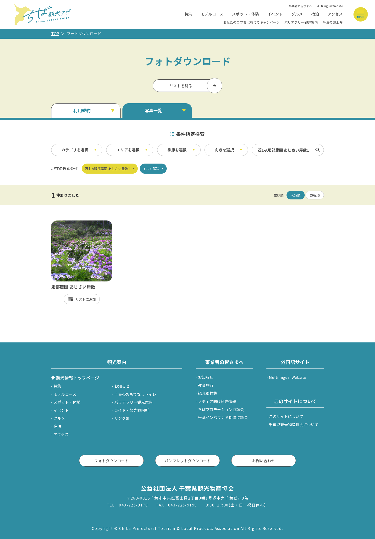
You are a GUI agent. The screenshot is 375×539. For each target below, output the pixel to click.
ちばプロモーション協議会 (221, 409)
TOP (55, 33)
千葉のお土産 (333, 22)
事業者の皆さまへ (300, 6)
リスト (81, 299)
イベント (275, 14)
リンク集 (122, 418)
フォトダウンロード (111, 460)
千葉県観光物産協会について (294, 424)
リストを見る (180, 85)
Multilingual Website (330, 6)
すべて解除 (151, 168)
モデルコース (212, 14)
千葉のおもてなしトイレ (135, 394)
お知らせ (122, 386)
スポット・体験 (245, 14)
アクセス (335, 14)
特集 (188, 14)
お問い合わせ (263, 460)
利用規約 (82, 110)
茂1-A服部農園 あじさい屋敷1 (107, 168)
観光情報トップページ (77, 377)
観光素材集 (207, 393)
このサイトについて (286, 416)
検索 (317, 150)
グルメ (297, 14)
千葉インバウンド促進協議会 (223, 417)
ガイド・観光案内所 (131, 410)
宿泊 (315, 14)
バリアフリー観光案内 (301, 22)
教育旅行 (205, 385)
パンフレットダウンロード (188, 460)
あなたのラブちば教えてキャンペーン (251, 22)
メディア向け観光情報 (217, 401)
